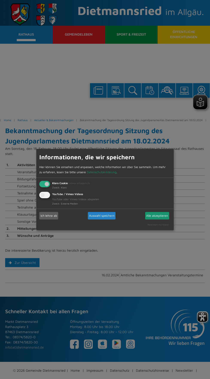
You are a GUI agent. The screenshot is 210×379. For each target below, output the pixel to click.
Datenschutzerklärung (101, 172)
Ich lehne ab (49, 215)
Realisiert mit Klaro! (158, 224)
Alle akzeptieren (157, 215)
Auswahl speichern (101, 215)
